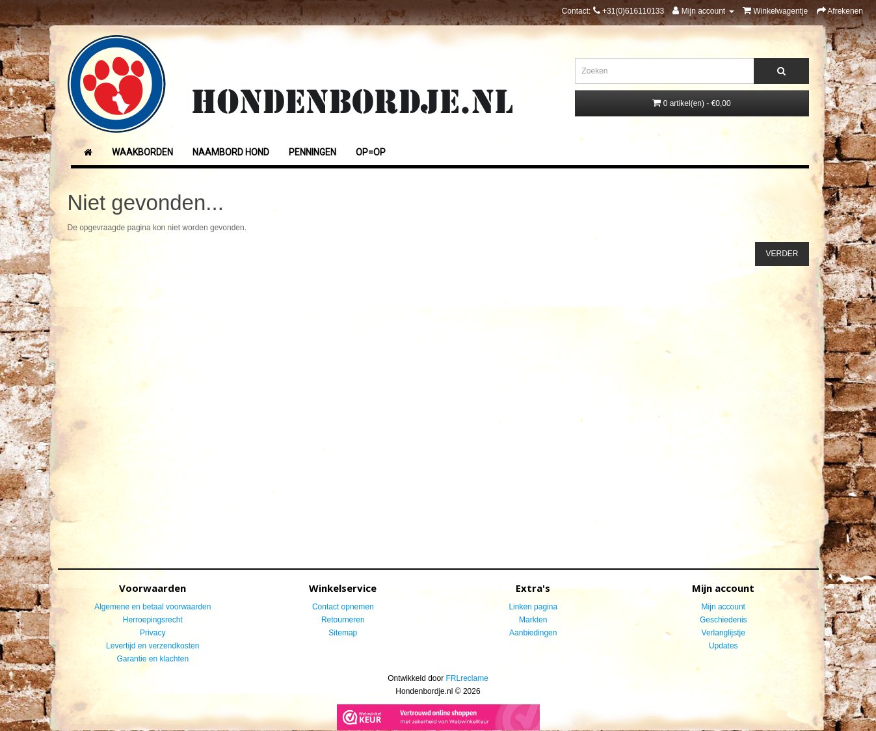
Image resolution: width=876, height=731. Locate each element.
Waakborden (142, 152)
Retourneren (343, 619)
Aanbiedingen (533, 632)
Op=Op (371, 152)
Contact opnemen (343, 606)
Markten (533, 619)
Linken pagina (533, 606)
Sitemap (342, 632)
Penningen (312, 152)
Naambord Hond (230, 152)
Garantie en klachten (152, 658)
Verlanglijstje (723, 632)
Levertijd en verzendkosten (152, 645)
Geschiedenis (723, 619)
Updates (723, 645)
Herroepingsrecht (153, 619)
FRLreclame (467, 678)
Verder (781, 253)
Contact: (613, 11)
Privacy (152, 632)
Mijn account (723, 606)
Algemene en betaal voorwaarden (152, 606)
